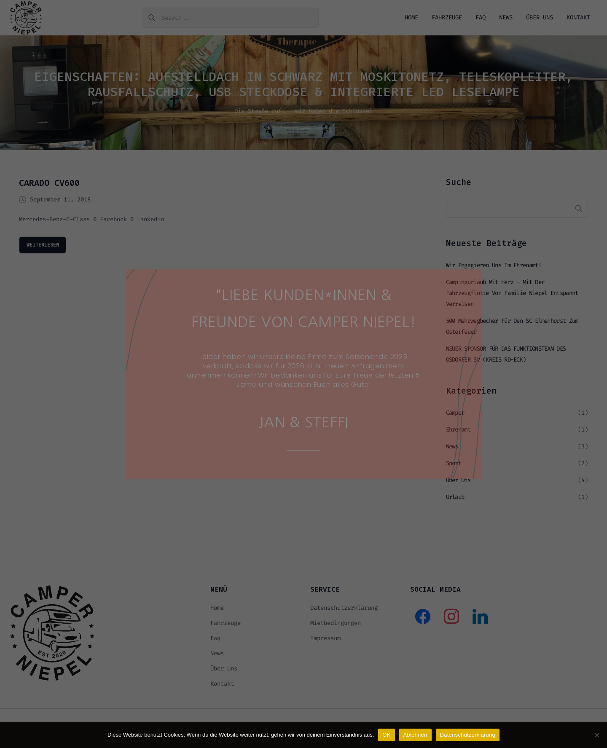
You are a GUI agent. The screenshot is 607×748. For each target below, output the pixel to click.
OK (386, 735)
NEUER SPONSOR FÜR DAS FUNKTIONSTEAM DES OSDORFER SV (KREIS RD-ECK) (506, 358)
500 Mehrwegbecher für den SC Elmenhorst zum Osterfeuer (512, 330)
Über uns (539, 19)
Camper (455, 417)
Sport (454, 467)
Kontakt (578, 19)
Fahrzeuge (447, 19)
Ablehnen (415, 735)
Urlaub (455, 501)
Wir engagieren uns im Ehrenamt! (493, 269)
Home (411, 19)
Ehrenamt (458, 433)
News (506, 19)
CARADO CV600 (49, 185)
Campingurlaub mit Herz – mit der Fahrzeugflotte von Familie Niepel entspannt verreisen (512, 297)
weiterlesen (46, 248)
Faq (480, 19)
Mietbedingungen (335, 627)
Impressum (325, 642)
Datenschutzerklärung (344, 612)
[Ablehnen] (596, 735)
